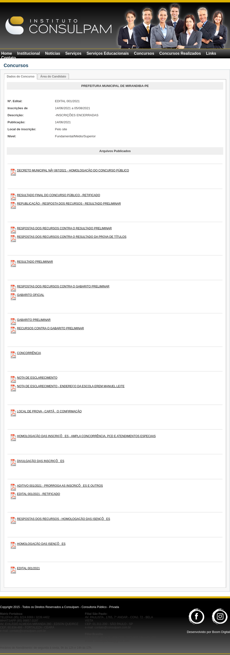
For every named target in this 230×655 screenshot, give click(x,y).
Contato (8, 58)
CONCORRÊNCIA (29, 353)
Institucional (28, 53)
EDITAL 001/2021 (28, 568)
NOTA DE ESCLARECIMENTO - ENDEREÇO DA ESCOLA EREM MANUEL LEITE (70, 386)
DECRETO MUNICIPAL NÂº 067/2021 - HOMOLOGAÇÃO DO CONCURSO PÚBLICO (73, 170)
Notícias (52, 53)
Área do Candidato (53, 76)
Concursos (144, 53)
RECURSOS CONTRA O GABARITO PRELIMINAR (50, 328)
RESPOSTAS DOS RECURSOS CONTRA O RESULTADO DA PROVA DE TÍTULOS (71, 237)
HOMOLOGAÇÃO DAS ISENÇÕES (41, 544)
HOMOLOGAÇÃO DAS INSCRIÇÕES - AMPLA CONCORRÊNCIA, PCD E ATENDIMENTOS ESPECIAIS (86, 436)
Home (6, 53)
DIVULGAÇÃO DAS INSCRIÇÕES (40, 461)
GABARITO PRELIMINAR (33, 320)
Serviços (73, 53)
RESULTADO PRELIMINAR (35, 261)
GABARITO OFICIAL (30, 295)
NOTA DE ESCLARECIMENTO (37, 377)
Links (211, 53)
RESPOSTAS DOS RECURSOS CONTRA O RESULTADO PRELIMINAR (64, 228)
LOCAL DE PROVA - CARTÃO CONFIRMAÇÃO (49, 411)
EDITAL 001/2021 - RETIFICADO (38, 494)
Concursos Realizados (180, 53)
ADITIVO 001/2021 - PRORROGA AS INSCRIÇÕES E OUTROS (60, 485)
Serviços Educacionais (108, 53)
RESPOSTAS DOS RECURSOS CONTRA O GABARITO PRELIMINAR (63, 286)
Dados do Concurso (20, 76)
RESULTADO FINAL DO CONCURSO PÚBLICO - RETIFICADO (58, 195)
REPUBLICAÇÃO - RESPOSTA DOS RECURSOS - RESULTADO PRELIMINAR (69, 203)
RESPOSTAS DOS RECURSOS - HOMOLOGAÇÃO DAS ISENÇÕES (63, 519)
